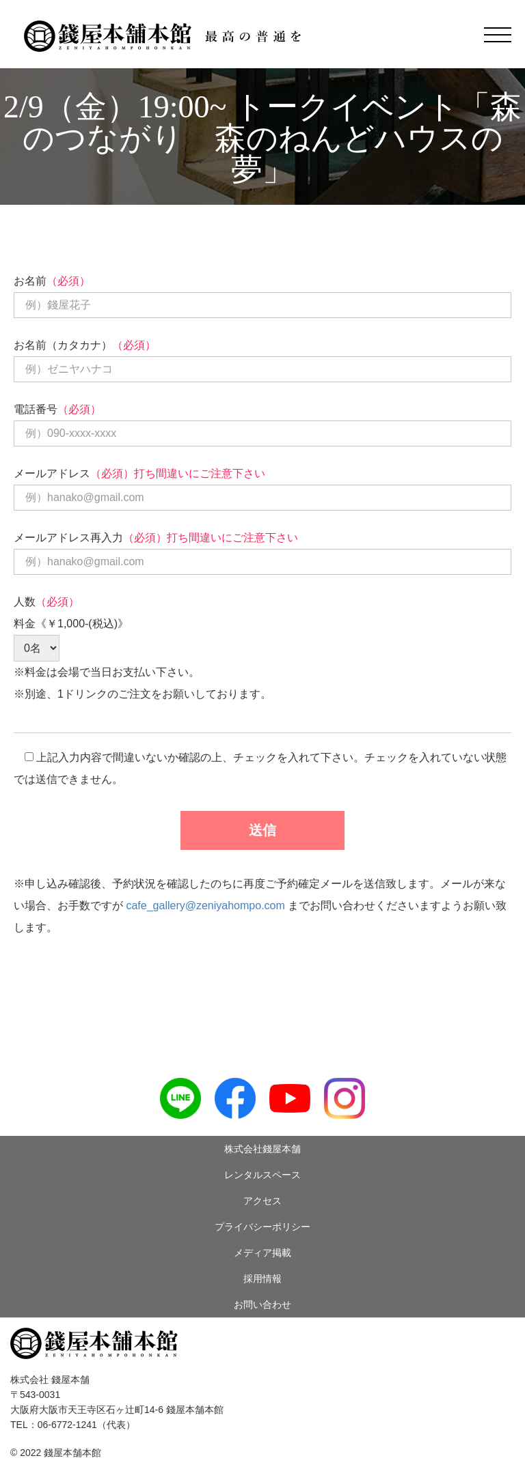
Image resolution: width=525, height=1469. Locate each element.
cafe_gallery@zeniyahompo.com (205, 905)
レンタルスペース (262, 1174)
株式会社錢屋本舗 (262, 1148)
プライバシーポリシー (262, 1226)
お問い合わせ (262, 1304)
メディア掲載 (262, 1252)
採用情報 (262, 1278)
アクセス (262, 1200)
